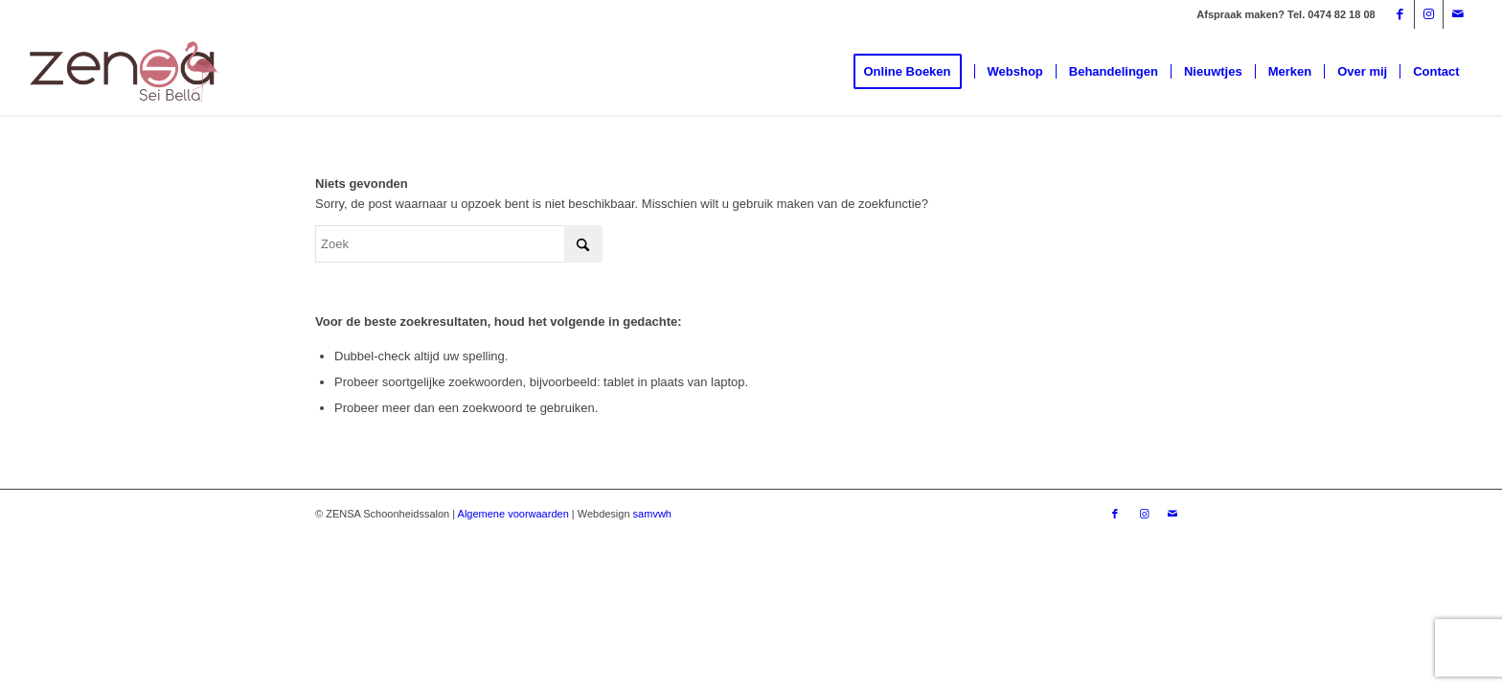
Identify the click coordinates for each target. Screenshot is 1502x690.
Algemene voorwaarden (513, 513)
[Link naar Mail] (1458, 14)
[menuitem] (913, 72)
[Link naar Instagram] (1429, 14)
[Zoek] (459, 244)
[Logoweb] (123, 72)
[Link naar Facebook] (1400, 14)
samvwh (652, 513)
